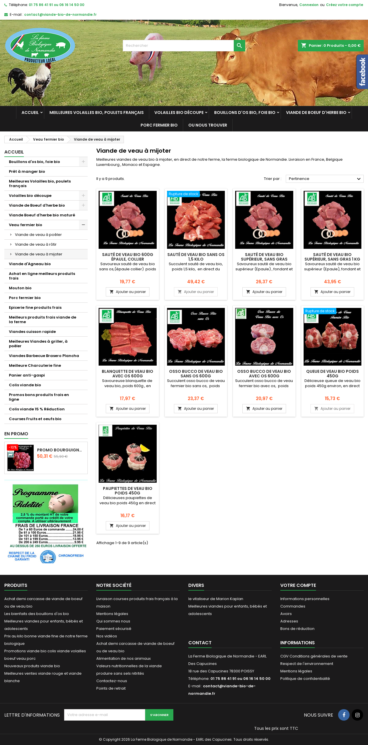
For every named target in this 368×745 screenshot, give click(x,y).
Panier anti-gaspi (27, 375)
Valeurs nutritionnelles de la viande (129, 666)
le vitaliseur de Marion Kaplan (215, 599)
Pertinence (325, 179)
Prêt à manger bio (27, 171)
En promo (16, 433)
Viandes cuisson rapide (32, 331)
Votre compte (298, 585)
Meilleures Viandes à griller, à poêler (38, 344)
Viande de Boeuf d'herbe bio (316, 112)
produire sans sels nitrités (120, 673)
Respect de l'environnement (306, 663)
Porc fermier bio (159, 125)
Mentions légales (112, 613)
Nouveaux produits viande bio (32, 666)
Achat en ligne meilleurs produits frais (42, 276)
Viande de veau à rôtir (36, 244)
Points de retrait (111, 688)
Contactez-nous (111, 681)
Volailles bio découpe (179, 112)
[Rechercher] (184, 45)
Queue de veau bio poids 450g (332, 373)
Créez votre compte (344, 4)
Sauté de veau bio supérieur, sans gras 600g (264, 259)
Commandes (292, 606)
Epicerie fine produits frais (35, 307)
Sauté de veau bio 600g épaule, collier (127, 257)
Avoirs (286, 613)
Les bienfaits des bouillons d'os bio (36, 613)
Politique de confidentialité (305, 678)
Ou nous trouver (207, 125)
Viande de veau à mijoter (38, 254)
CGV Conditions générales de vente (314, 656)
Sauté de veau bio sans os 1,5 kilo (196, 257)
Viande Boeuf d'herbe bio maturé (42, 215)
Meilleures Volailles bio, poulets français (96, 112)
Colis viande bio (25, 385)
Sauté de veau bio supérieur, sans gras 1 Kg (332, 257)
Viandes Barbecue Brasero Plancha (44, 355)
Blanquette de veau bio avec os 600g (127, 373)
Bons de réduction (297, 628)
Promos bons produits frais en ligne (39, 397)
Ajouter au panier (128, 291)
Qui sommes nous (113, 621)
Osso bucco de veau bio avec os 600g (264, 373)
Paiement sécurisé (113, 628)
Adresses (289, 621)
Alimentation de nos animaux (123, 658)
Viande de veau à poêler (38, 234)
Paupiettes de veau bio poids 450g (127, 491)
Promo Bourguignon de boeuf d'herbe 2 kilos (61, 450)
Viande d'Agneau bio (30, 264)
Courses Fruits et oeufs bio (35, 419)
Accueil (30, 112)
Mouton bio (20, 288)
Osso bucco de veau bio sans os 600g (196, 373)
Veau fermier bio (25, 225)
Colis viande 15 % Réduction (37, 409)
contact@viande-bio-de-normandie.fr (60, 14)
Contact (200, 642)
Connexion (309, 4)
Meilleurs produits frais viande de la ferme (42, 320)
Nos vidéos (106, 636)
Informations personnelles (304, 599)
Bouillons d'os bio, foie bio (244, 112)
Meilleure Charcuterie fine (35, 365)
